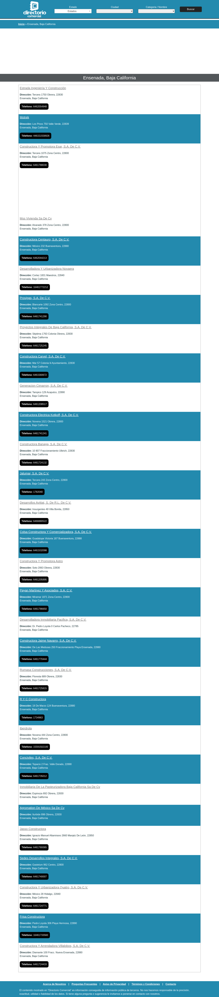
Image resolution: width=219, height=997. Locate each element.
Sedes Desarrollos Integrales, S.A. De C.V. (48, 858)
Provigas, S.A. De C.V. (35, 298)
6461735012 (34, 776)
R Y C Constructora (33, 699)
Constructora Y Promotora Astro (41, 561)
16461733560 (35, 935)
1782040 (32, 492)
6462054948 (34, 106)
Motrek (24, 117)
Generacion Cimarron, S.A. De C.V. (44, 385)
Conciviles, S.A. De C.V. (36, 757)
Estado (73, 9)
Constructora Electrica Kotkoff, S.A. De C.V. (49, 415)
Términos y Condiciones (146, 984)
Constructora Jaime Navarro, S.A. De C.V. (48, 640)
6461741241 (34, 433)
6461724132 (34, 462)
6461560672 (34, 375)
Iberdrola (26, 728)
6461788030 (34, 165)
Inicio (21, 24)
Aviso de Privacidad (114, 984)
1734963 (32, 717)
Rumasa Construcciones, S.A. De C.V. (46, 670)
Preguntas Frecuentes (84, 984)
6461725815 (34, 688)
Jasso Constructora (33, 829)
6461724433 (34, 964)
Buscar (191, 9)
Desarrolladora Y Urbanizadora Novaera (47, 268)
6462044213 (34, 258)
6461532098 (34, 550)
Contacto (170, 984)
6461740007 (34, 876)
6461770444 (34, 659)
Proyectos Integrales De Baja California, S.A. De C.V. (56, 327)
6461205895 (34, 579)
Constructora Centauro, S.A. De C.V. (44, 239)
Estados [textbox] (72, 11)
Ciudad (114, 9)
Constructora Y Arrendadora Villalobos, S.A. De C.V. (55, 946)
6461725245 (34, 345)
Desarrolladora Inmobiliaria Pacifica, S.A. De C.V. (53, 619)
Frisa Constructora (32, 916)
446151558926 (35, 135)
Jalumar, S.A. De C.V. (34, 473)
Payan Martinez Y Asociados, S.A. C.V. (46, 590)
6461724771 (34, 906)
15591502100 (35, 747)
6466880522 (34, 521)
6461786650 (34, 609)
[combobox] (73, 11)
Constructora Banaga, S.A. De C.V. (43, 444)
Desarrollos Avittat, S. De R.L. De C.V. (45, 502)
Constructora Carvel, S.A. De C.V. (43, 356)
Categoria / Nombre (156, 9)
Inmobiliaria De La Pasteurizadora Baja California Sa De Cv (60, 786)
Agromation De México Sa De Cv (42, 808)
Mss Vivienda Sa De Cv (36, 218)
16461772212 (35, 287)
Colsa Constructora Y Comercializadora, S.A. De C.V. (56, 532)
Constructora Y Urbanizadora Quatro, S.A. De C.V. (54, 887)
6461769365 (34, 847)
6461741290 (34, 316)
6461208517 (34, 404)
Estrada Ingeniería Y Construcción (43, 88)
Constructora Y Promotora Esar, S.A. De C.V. (50, 146)
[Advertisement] (109, 51)
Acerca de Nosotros (54, 984)
